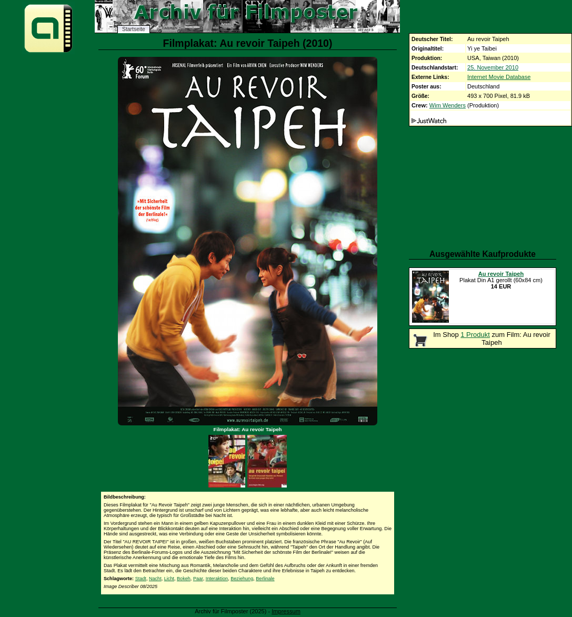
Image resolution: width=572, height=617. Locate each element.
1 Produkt (475, 335)
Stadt (140, 578)
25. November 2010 (492, 67)
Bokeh (183, 578)
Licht (169, 578)
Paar (198, 578)
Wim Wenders (447, 105)
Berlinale (265, 578)
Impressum (286, 611)
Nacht (155, 578)
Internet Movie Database (498, 77)
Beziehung (241, 578)
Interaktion (217, 578)
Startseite (133, 29)
